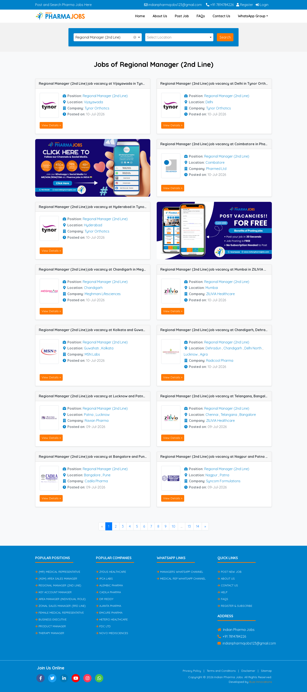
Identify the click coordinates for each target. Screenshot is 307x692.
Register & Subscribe (234, 605)
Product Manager (50, 626)
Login (262, 5)
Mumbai (212, 288)
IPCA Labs (104, 578)
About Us (160, 16)
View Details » (51, 125)
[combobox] (108, 37)
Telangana (229, 414)
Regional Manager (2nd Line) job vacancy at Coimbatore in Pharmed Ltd (216, 144)
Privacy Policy (192, 670)
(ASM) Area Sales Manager (56, 578)
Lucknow (191, 354)
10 (173, 526)
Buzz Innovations (260, 681)
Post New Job (229, 571)
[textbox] (179, 37)
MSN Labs (92, 354)
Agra (204, 354)
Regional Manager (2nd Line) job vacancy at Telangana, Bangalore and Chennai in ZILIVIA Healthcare (216, 396)
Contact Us (221, 16)
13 (189, 526)
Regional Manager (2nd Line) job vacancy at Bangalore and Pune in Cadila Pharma (94, 456)
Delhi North (253, 348)
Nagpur (211, 475)
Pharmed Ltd (216, 169)
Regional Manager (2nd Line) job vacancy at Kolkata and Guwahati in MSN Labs (94, 330)
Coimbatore (215, 162)
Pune (106, 475)
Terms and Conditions (221, 670)
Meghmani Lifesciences (103, 294)
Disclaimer (248, 670)
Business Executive (51, 619)
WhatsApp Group (251, 16)
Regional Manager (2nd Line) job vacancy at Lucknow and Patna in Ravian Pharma (94, 396)
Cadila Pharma (96, 481)
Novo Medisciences (112, 633)
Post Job (182, 16)
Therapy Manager (49, 633)
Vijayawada (93, 102)
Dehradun (213, 348)
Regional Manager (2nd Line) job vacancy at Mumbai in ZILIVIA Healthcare (216, 269)
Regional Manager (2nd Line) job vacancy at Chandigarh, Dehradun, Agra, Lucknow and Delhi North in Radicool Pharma (216, 330)
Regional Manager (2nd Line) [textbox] (105, 37)
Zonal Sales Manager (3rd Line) (60, 605)
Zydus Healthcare (111, 571)
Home (140, 16)
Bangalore (247, 414)
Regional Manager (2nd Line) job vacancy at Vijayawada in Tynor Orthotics (94, 83)
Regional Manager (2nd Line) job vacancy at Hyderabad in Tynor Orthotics (94, 207)
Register (244, 5)
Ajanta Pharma (108, 605)
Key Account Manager (53, 592)
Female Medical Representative (59, 612)
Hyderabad (93, 225)
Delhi (209, 102)
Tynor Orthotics (97, 108)
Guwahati (91, 348)
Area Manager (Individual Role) (60, 599)
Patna (88, 414)
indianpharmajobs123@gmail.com (173, 5)
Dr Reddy (104, 599)
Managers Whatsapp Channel (180, 571)
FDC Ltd (103, 626)
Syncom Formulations (223, 481)
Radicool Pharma (219, 360)
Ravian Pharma (97, 420)
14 (197, 526)
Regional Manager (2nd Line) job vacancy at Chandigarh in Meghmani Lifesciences (94, 269)
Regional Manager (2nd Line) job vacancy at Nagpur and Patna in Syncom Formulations (216, 456)
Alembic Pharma (109, 585)
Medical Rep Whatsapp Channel (181, 578)
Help (222, 592)
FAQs (201, 16)
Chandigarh (93, 288)
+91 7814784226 (220, 5)
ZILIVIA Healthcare (220, 294)
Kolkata (107, 348)
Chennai (212, 414)
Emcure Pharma (109, 612)
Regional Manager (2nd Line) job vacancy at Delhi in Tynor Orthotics (216, 83)
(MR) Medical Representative (57, 571)
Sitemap (266, 670)
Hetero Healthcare (112, 619)
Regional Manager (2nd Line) (105, 96)
